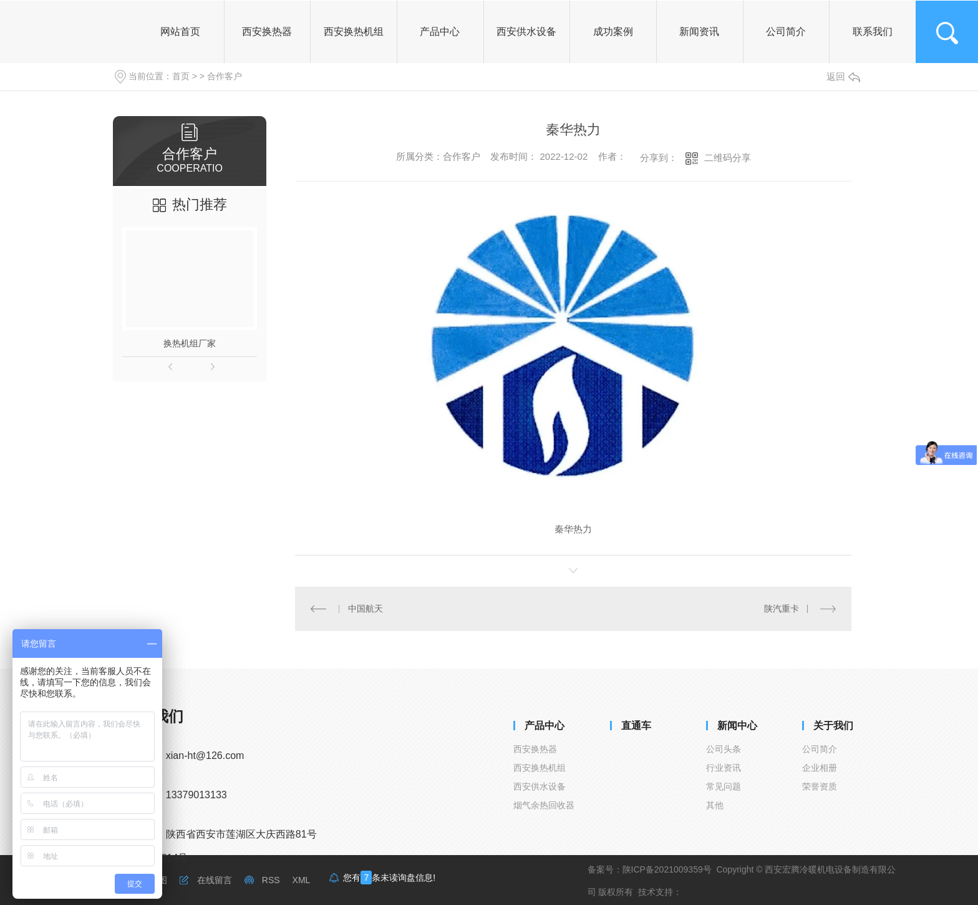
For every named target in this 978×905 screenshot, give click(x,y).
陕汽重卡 (781, 609)
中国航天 (365, 609)
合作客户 (224, 76)
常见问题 (723, 786)
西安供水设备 (539, 786)
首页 (181, 76)
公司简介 (819, 749)
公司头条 (723, 749)
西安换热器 (535, 749)
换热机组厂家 (189, 343)
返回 (843, 76)
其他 (715, 805)
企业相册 (819, 768)
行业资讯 (723, 768)
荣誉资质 (819, 786)
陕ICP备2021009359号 (667, 869)
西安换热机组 (539, 768)
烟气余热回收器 (543, 805)
